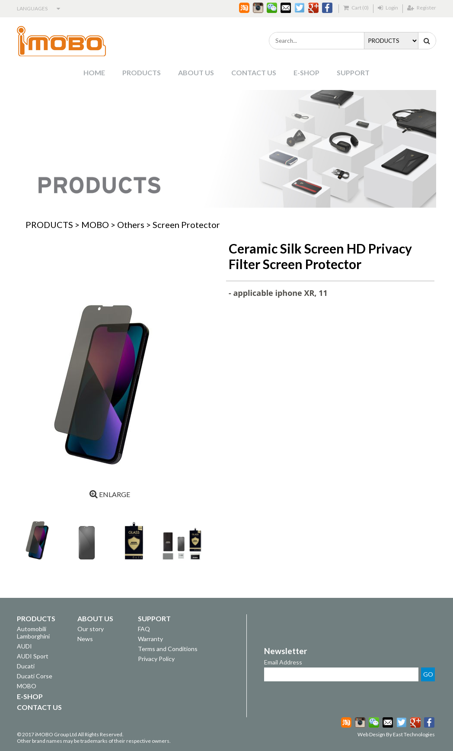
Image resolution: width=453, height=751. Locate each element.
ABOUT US (196, 72)
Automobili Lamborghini (33, 632)
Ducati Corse (34, 676)
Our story (90, 628)
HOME (94, 72)
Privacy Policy (156, 658)
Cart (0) (356, 7)
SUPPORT (353, 72)
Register (421, 7)
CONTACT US (253, 72)
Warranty (150, 638)
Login (388, 7)
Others (130, 224)
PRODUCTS (141, 72)
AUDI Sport (32, 656)
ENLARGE (109, 494)
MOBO (95, 224)
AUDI (24, 646)
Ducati (26, 666)
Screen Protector (186, 224)
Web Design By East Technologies (396, 734)
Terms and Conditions (168, 648)
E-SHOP (306, 72)
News (85, 638)
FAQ (144, 628)
